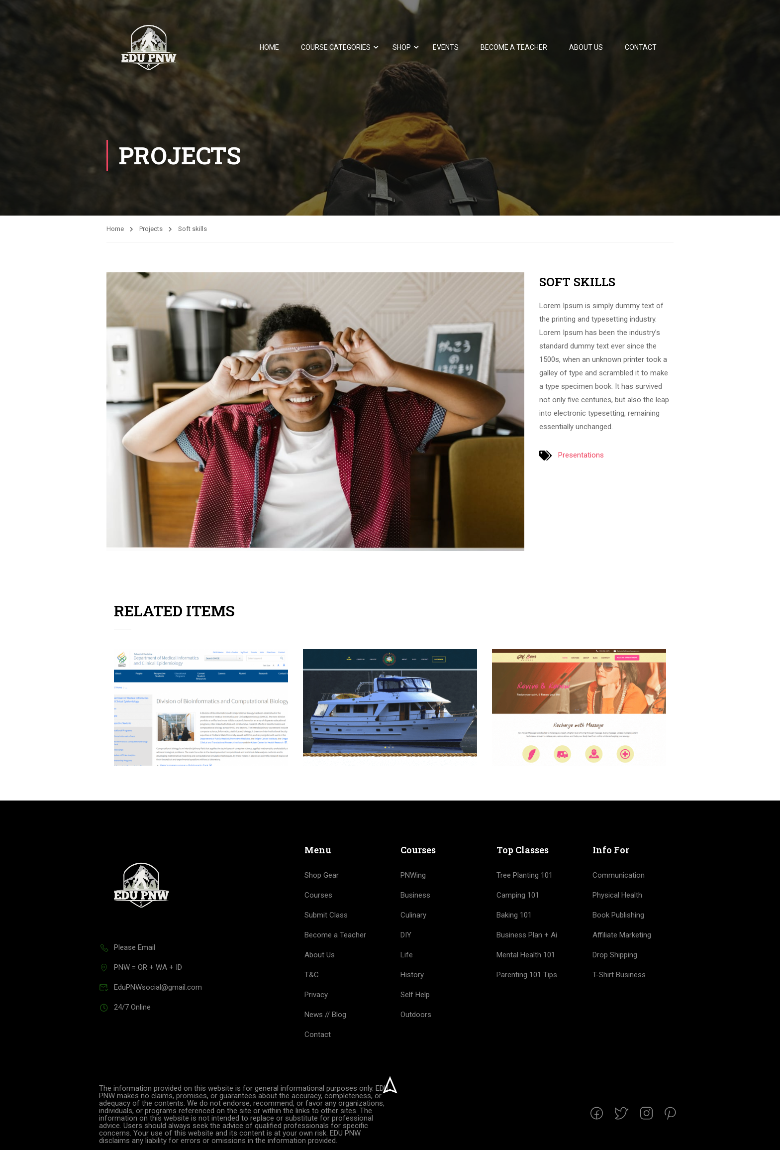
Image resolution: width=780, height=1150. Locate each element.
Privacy (316, 994)
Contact (641, 47)
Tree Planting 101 (524, 875)
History (412, 974)
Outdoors (415, 1014)
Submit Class (326, 915)
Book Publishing (618, 915)
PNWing (413, 875)
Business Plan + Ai (526, 934)
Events (446, 47)
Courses (318, 895)
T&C (311, 974)
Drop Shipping (614, 954)
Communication (618, 875)
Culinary (413, 915)
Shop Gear (321, 875)
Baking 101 (514, 915)
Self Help (415, 994)
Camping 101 (517, 895)
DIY (405, 934)
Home (269, 47)
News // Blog (325, 1014)
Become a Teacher (514, 47)
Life (406, 954)
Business (415, 895)
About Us (586, 47)
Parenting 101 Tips (526, 974)
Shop (401, 47)
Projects (151, 228)
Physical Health (617, 895)
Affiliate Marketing (621, 934)
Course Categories (336, 47)
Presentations (581, 455)
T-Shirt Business (619, 974)
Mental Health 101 (525, 954)
